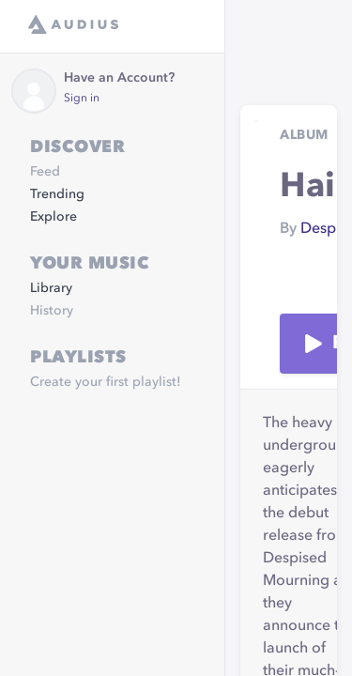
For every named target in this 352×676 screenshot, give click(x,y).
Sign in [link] (81, 98)
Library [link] (51, 288)
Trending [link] (57, 194)
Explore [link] (53, 216)
